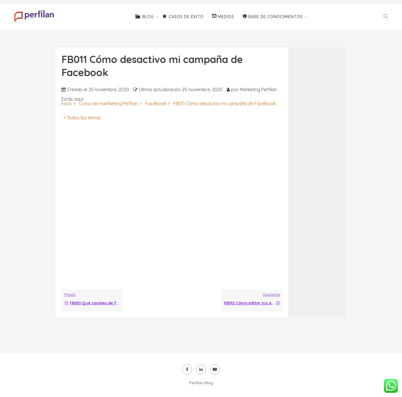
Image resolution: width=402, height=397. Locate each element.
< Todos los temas (82, 117)
